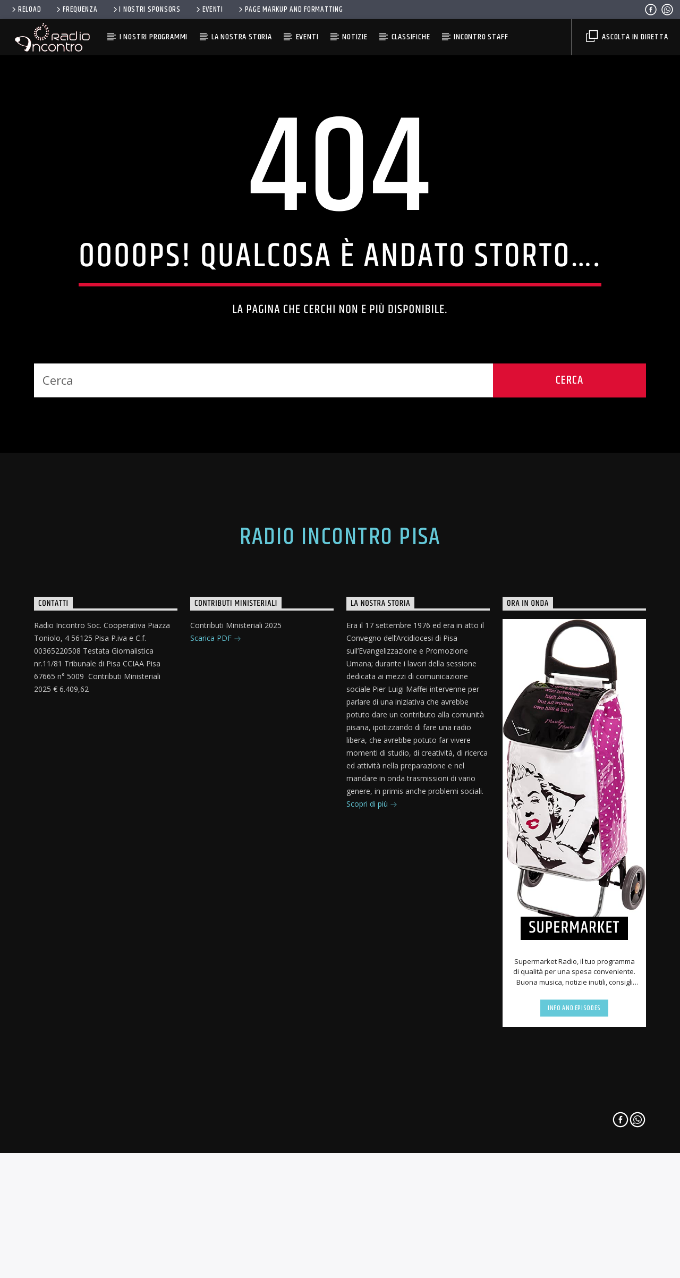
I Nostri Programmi (154, 37)
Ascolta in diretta (627, 37)
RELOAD (25, 9)
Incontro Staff (481, 37)
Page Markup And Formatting (290, 9)
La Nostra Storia (241, 37)
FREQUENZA (76, 9)
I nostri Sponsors (146, 9)
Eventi (208, 9)
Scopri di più (371, 1088)
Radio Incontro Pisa (340, 820)
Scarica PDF (215, 922)
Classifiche (411, 37)
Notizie (355, 37)
